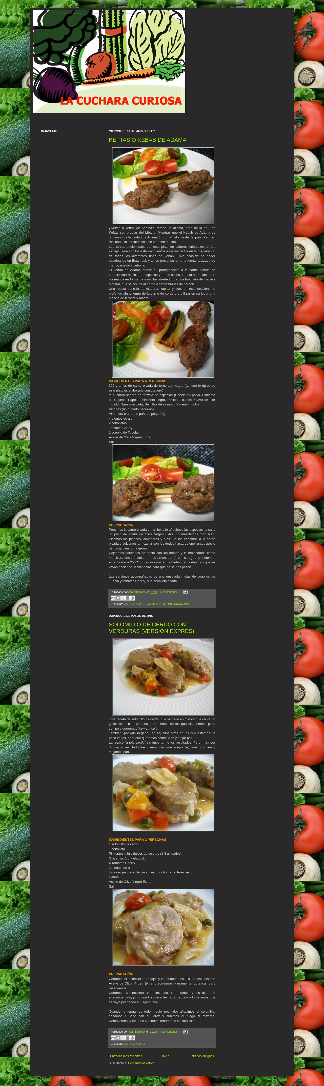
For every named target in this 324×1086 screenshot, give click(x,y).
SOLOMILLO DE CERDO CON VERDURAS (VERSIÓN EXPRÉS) (151, 627)
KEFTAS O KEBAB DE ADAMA (147, 140)
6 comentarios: (169, 591)
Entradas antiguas (201, 1056)
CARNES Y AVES (134, 603)
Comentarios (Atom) (141, 1063)
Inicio (165, 1056)
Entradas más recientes (126, 1056)
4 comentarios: (169, 1031)
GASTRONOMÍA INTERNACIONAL (168, 603)
